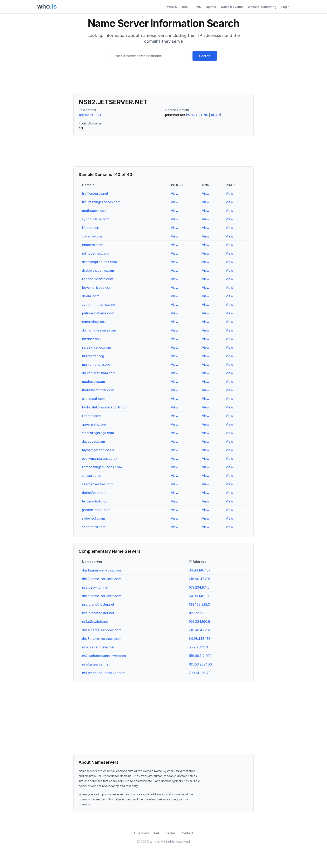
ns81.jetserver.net (95, 664)
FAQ (157, 833)
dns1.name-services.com (101, 570)
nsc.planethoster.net (98, 613)
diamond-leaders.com (99, 330)
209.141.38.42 (199, 673)
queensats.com (94, 424)
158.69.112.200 (200, 656)
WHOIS (172, 7)
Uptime (211, 7)
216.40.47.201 (199, 579)
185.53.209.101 (90, 115)
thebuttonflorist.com (98, 390)
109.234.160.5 (199, 621)
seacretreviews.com (97, 484)
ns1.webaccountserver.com (103, 673)
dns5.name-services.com (101, 596)
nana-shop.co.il (94, 322)
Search (204, 56)
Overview (141, 833)
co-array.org (92, 236)
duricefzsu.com (94, 493)
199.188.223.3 (199, 604)
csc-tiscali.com (93, 399)
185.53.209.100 (200, 664)
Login (285, 7)
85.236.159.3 (198, 647)
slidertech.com (93, 518)
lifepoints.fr (91, 228)
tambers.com (92, 245)
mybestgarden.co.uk (98, 450)
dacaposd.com (93, 441)
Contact (187, 833)
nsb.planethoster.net (98, 647)
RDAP (186, 7)
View (174, 193)
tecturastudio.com (96, 501)
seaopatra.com (94, 527)
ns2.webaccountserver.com (104, 656)
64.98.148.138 (199, 639)
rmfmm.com (91, 416)
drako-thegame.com (98, 270)
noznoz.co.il (91, 339)
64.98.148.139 (199, 596)
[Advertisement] (163, 78)
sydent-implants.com (98, 305)
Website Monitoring (262, 7)
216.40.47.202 (200, 630)
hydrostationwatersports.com (105, 407)
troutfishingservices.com (101, 202)
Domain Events (232, 7)
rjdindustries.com (95, 253)
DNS (198, 7)
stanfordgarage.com (98, 433)
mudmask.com (93, 381)
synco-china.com (95, 219)
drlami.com (90, 296)
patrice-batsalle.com (98, 313)
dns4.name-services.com (101, 630)
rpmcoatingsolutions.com (102, 467)
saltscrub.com (93, 475)
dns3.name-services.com (101, 639)
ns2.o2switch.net (95, 587)
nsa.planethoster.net (98, 604)
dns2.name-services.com (101, 579)
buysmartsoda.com (97, 287)
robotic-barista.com (97, 279)
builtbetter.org (93, 356)
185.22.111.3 (197, 613)
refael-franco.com (96, 347)
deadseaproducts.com (99, 262)
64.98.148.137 (199, 570)
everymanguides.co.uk (99, 458)
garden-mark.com (96, 510)
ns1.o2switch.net (95, 621)
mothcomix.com (94, 210)
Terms (171, 833)
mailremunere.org (96, 364)
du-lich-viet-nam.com (99, 373)
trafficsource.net (95, 193)
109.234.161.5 (199, 587)
